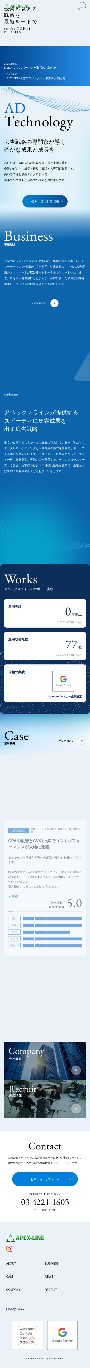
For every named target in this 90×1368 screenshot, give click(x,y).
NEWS (49, 1276)
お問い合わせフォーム (45, 1179)
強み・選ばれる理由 (45, 201)
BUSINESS (52, 1263)
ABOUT (11, 1263)
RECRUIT (51, 1289)
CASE (10, 1276)
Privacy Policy (15, 1309)
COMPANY (13, 1289)
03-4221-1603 (45, 1202)
